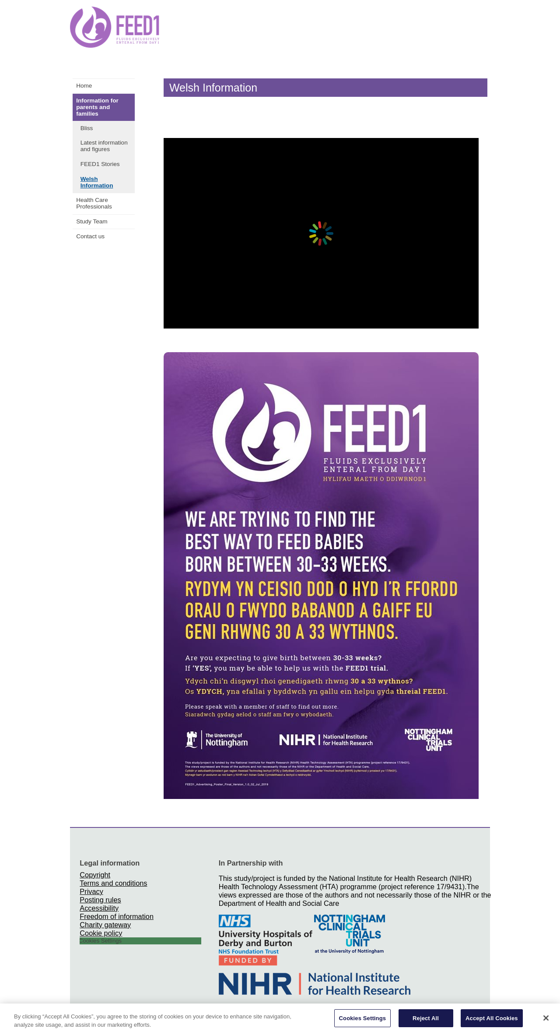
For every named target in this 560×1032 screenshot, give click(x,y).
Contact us (90, 236)
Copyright (95, 875)
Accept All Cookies (492, 1020)
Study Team (92, 221)
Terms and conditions (113, 883)
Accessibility (99, 908)
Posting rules (100, 900)
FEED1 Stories (100, 164)
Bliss (86, 128)
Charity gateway (105, 925)
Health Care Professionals (94, 203)
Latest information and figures (104, 145)
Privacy (91, 891)
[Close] (546, 1020)
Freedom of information (117, 916)
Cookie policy (101, 933)
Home (84, 85)
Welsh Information (96, 182)
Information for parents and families (97, 107)
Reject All (426, 1020)
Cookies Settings (362, 1020)
